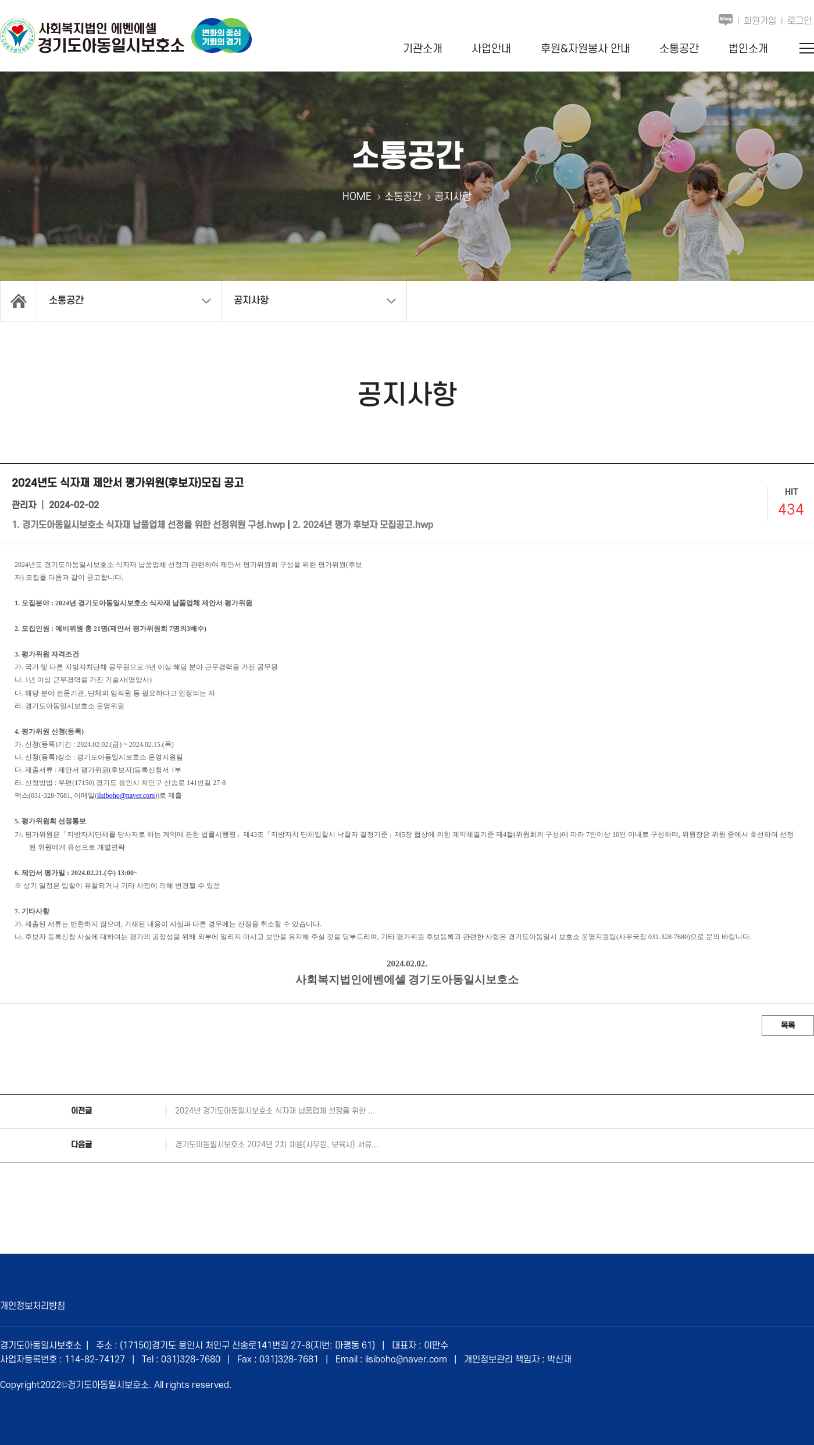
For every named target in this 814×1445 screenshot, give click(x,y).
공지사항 (251, 300)
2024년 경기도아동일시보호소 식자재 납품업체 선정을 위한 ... (275, 1111)
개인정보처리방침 (32, 1306)
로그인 (799, 21)
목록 (788, 1025)
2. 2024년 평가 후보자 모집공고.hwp (362, 525)
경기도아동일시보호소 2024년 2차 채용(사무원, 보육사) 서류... (277, 1144)
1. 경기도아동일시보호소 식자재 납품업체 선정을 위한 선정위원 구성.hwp (148, 525)
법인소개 (748, 49)
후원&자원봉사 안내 (585, 49)
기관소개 (422, 49)
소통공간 (679, 49)
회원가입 (760, 21)
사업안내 (491, 49)
